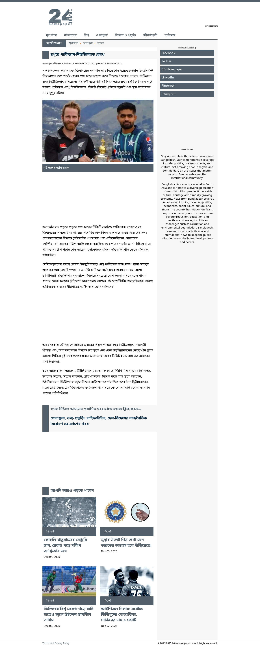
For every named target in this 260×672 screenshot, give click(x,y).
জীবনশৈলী (150, 35)
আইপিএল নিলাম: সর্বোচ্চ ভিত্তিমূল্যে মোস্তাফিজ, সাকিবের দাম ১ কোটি (122, 615)
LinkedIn (167, 78)
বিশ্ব (86, 35)
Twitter (166, 61)
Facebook (168, 53)
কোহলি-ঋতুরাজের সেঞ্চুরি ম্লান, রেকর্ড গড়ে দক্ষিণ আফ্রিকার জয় (65, 545)
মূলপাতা (51, 35)
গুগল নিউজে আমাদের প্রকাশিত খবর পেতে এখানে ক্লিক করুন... (96, 409)
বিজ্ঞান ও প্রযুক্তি (125, 35)
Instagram (168, 94)
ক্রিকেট (50, 532)
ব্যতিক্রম (169, 35)
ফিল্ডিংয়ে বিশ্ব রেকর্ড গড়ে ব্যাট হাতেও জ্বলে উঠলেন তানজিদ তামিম (68, 615)
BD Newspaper (172, 69)
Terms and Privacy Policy (56, 643)
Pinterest (167, 86)
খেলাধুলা (102, 35)
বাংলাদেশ (70, 35)
